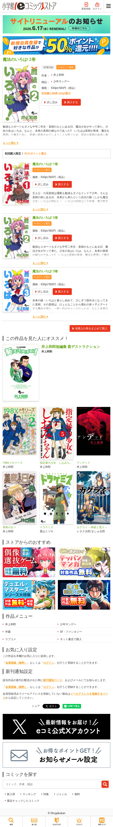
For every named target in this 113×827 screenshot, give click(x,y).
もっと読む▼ (11, 143)
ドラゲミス (46, 527)
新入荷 (11, 794)
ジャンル (61, 794)
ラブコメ (10, 639)
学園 (8, 631)
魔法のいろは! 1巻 (45, 164)
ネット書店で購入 (71, 639)
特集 (46, 794)
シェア (36, 706)
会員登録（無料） (16, 662)
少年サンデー (61, 81)
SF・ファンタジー (71, 631)
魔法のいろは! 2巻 (45, 217)
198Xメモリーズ (13, 462)
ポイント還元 (67, 67)
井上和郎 (58, 74)
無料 (77, 794)
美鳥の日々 (9, 527)
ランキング (29, 794)
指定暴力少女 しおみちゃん (56, 462)
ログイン (97, 6)
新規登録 (85, 6)
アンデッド (83, 462)
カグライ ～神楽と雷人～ (92, 527)
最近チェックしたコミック (23, 800)
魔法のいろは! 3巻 (45, 271)
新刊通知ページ (52, 680)
